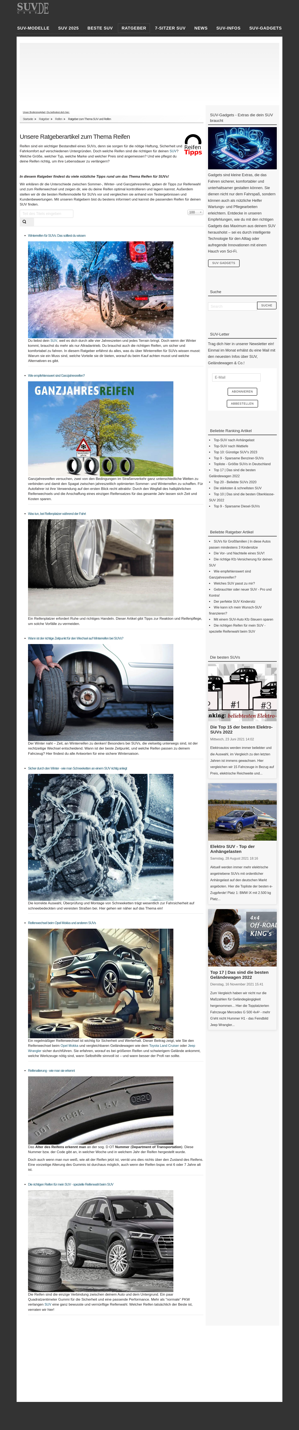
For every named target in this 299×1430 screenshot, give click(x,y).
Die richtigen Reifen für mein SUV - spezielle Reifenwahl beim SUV (70, 1184)
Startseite (28, 119)
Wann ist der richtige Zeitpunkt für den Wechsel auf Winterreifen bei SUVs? (75, 638)
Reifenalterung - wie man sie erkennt (51, 1070)
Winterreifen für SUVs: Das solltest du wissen (57, 235)
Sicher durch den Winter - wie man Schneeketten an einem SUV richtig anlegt (77, 768)
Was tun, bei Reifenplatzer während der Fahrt (57, 513)
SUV (173, 151)
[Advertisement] (147, 72)
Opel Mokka (69, 1045)
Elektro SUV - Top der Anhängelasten (232, 849)
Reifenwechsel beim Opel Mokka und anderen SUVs (62, 923)
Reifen (58, 119)
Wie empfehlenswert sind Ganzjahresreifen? (56, 375)
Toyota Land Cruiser (164, 1045)
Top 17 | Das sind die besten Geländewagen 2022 (239, 975)
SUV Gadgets (224, 263)
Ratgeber (44, 119)
